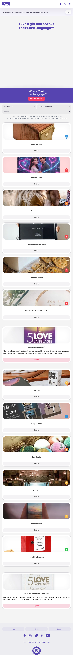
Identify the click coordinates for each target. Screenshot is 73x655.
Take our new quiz (36, 99)
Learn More (46, 12)
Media (36, 629)
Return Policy (46, 642)
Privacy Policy (36, 642)
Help (13, 629)
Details (36, 151)
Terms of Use (27, 642)
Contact (59, 629)
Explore (36, 360)
